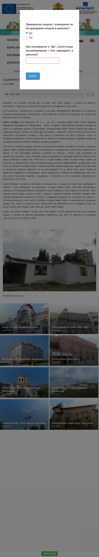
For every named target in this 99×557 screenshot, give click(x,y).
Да (30, 33)
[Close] (72, 17)
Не (30, 37)
